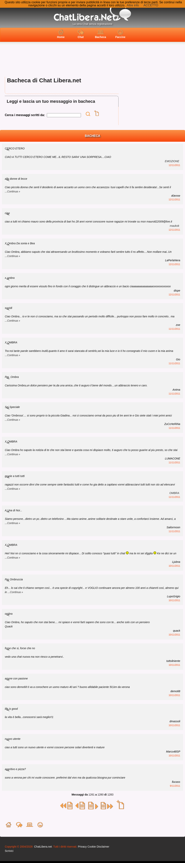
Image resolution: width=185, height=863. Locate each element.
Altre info (133, 5)
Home (61, 34)
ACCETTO (151, 5)
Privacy (82, 846)
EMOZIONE (172, 161)
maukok (174, 225)
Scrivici (9, 850)
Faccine (120, 34)
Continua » (13, 191)
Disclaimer (103, 846)
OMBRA (174, 493)
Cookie (91, 846)
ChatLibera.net (43, 846)
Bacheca (100, 34)
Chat (80, 34)
